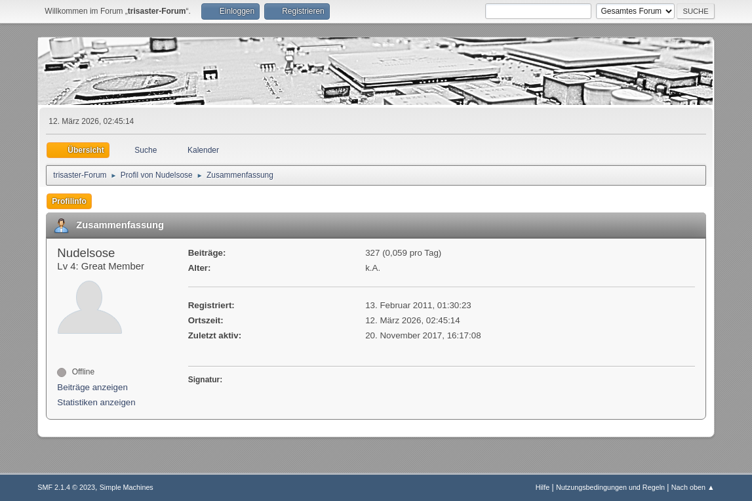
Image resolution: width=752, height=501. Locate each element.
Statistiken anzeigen (96, 402)
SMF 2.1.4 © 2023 (66, 487)
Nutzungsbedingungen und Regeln (610, 487)
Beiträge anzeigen (92, 387)
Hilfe (543, 487)
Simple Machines (126, 487)
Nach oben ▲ (693, 487)
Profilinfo (69, 201)
